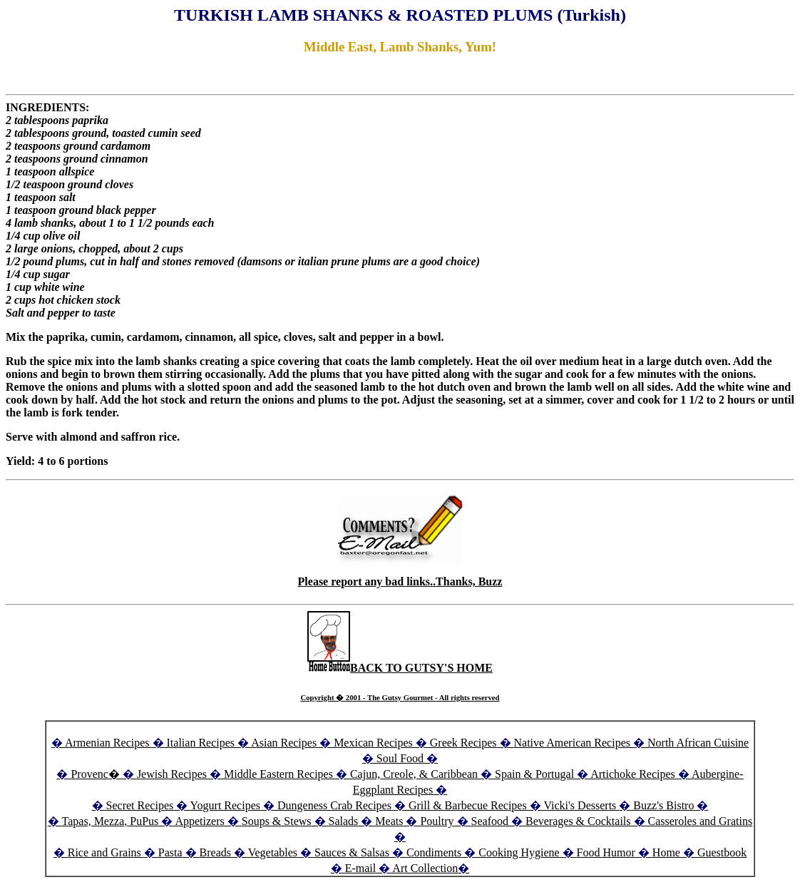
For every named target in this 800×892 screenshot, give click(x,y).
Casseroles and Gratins (700, 821)
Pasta (170, 852)
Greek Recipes (463, 743)
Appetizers (201, 821)
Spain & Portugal (534, 774)
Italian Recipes (202, 743)
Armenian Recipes (107, 743)
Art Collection (425, 868)
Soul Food (400, 758)
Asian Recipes (284, 743)
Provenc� (95, 774)
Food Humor (607, 852)
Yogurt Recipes (225, 805)
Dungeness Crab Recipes (334, 805)
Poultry (436, 821)
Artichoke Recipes (632, 774)
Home (666, 852)
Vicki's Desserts (581, 805)
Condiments (433, 852)
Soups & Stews (277, 821)
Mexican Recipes (375, 743)
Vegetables (272, 852)
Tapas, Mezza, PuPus (110, 821)
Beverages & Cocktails (579, 821)
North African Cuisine (698, 743)
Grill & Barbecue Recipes (469, 805)
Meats (389, 821)
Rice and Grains (104, 852)
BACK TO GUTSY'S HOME (400, 668)
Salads (344, 821)
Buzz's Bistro (663, 805)
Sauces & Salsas (351, 852)
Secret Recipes (140, 805)
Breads (215, 852)
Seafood (489, 821)
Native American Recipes (572, 743)
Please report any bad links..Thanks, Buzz (400, 581)
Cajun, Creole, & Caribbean (414, 774)
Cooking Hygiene (520, 852)
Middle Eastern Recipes (280, 774)
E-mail (360, 868)
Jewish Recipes (173, 774)
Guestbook (722, 852)
